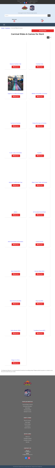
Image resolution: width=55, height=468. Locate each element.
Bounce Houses (27, 420)
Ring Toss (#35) (39, 300)
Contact (33, 2)
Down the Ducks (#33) (15, 300)
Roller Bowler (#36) (15, 330)
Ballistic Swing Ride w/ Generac (39, 93)
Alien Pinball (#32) (15, 271)
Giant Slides (27, 422)
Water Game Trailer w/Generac (39, 182)
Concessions (27, 426)
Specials (27, 442)
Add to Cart (16, 66)
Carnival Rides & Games (27, 404)
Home (2, 28)
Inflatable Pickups (27, 438)
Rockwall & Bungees (27, 406)
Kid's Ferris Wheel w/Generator (15, 241)
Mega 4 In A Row (15, 360)
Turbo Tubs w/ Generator (15, 152)
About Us (28, 436)
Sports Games (27, 427)
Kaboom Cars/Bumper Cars (15, 182)
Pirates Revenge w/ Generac (39, 123)
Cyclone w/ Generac (15, 123)
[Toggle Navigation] (4, 24)
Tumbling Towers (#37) (39, 330)
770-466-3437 (28, 451)
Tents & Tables (27, 424)
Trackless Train (39, 64)
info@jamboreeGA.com (27, 454)
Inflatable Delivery (27, 440)
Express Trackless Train (15, 64)
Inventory (7, 28)
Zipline (15, 212)
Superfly (39, 152)
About (30, 2)
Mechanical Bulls (27, 409)
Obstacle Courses (27, 411)
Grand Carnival (39, 241)
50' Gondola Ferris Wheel (39, 212)
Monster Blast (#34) (39, 271)
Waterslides (27, 408)
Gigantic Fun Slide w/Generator (15, 93)
